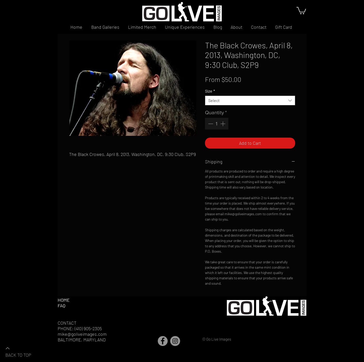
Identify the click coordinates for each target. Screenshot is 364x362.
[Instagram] (175, 341)
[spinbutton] (216, 123)
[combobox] (250, 100)
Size (210, 91)
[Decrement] (210, 123)
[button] (301, 10)
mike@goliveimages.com (82, 334)
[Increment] (223, 123)
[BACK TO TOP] (23, 351)
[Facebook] (163, 341)
